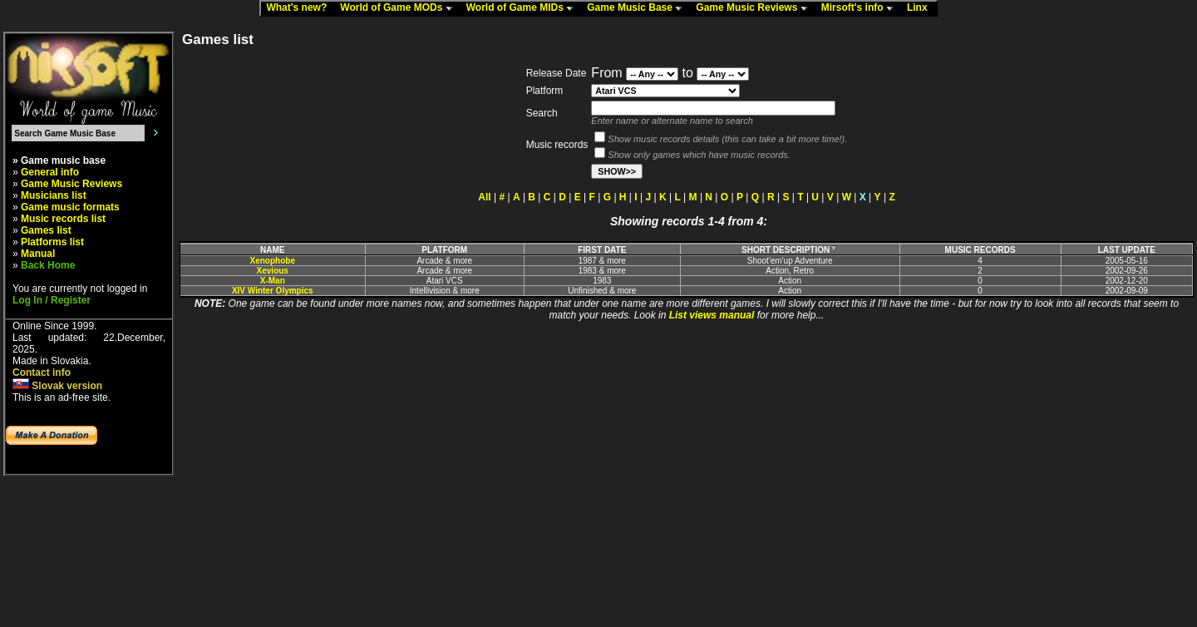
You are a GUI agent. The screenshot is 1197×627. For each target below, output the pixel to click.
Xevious (272, 270)
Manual (38, 253)
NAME (272, 249)
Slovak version (57, 386)
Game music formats (70, 207)
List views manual (712, 315)
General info (50, 172)
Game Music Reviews (755, 8)
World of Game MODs (400, 8)
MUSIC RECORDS (980, 249)
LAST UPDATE (1126, 249)
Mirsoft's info (861, 8)
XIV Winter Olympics (272, 290)
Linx (921, 8)
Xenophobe (272, 260)
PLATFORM (444, 249)
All (484, 197)
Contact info (41, 372)
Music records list (63, 219)
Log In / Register (51, 300)
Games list (46, 230)
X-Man (272, 280)
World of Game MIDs (524, 8)
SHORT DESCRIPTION (789, 249)
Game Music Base (638, 8)
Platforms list (52, 242)
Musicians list (53, 195)
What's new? (300, 8)
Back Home (48, 265)
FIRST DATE (602, 249)
